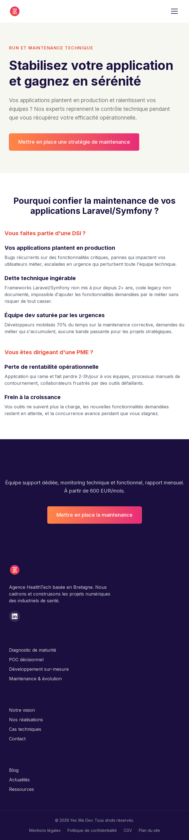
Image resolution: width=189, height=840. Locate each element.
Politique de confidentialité (92, 830)
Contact (17, 738)
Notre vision (22, 710)
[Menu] (174, 11)
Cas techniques (25, 729)
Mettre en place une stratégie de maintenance (74, 142)
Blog (14, 770)
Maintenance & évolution (35, 678)
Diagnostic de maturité (32, 650)
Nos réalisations (26, 719)
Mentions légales (45, 830)
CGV (128, 830)
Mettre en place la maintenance (94, 515)
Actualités (19, 779)
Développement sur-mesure (39, 669)
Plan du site (149, 830)
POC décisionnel (26, 659)
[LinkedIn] (14, 616)
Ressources (21, 789)
